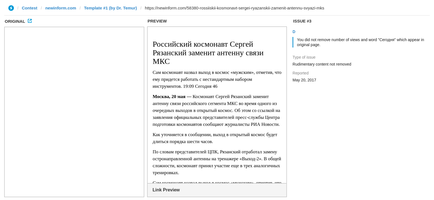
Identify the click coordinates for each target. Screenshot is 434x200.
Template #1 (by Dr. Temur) (110, 8)
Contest (30, 8)
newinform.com (60, 8)
